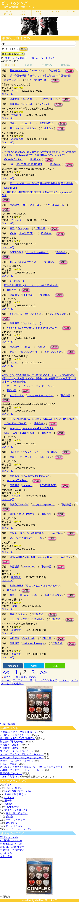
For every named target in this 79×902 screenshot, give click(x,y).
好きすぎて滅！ (12, 807)
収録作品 (55, 70)
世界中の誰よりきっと (16, 794)
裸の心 (9, 816)
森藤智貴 (16, 577)
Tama (14, 606)
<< (6, 672)
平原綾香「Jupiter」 (11, 745)
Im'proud (27, 104)
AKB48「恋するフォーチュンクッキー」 (22, 770)
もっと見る (6, 853)
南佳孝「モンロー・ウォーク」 (17, 760)
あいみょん (16, 314)
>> (43, 672)
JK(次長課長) (17, 281)
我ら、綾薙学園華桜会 (32, 533)
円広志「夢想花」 (9, 764)
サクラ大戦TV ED (36, 80)
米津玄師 (14, 99)
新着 (23, 12)
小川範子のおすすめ (11, 840)
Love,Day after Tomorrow (35, 476)
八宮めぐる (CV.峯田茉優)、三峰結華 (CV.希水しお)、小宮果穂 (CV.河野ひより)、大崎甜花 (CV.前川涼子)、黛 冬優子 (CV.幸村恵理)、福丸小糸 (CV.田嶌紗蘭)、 (39, 378)
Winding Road (45, 557)
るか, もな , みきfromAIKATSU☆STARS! (31, 428)
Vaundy (8, 804)
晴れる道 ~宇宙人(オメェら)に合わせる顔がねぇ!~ (31, 285)
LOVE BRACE (48, 485)
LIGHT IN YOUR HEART (29, 164)
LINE (55, 666)
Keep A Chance (24, 538)
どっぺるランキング (46, 680)
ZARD (13, 261)
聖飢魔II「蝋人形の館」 (13, 741)
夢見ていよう (11, 80)
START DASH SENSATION (19, 433)
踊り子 (8, 800)
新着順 (28, 65)
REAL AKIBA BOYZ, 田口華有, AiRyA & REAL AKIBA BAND (42, 419)
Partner (21, 614)
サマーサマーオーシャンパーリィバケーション (29, 386)
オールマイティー (15, 819)
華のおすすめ (28, 677)
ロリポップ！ (52, 900)
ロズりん (16, 496)
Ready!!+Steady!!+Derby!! (18, 791)
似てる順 (10, 65)
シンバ (14, 362)
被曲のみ (47, 65)
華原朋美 (14, 104)
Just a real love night (33, 643)
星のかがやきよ (27, 262)
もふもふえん (17, 395)
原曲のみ (65, 65)
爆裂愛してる (13, 823)
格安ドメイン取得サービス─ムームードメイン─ (31, 58)
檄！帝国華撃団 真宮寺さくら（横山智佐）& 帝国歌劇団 (40, 75)
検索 (23, 49)
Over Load (28, 638)
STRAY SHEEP (48, 99)
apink (12, 514)
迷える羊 (27, 99)
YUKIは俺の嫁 (7, 724)
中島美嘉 (14, 638)
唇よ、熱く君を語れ (16, 813)
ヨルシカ (14, 452)
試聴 (69, 71)
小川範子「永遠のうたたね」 (15, 735)
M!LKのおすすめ (9, 837)
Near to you (10, 188)
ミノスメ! (71, 11)
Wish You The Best (17, 480)
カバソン (55, 11)
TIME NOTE (46, 123)
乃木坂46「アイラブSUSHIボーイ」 (19, 732)
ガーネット (26, 123)
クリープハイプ (18, 619)
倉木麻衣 (14, 476)
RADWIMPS (16, 585)
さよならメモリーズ (37, 252)
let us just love (26, 514)
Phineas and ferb (19, 70)
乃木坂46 (15, 205)
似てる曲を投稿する (13, 53)
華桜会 (13, 533)
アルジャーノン (30, 452)
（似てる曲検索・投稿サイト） (18, 7)
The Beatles (16, 128)
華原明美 (14, 566)
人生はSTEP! (26, 233)
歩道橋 (26, 347)
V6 (11, 164)
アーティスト (39, 12)
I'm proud (27, 294)
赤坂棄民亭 (17, 139)
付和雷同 (16, 115)
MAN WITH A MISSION (22, 557)
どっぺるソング (14, 3)
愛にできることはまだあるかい (43, 585)
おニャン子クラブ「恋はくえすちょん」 (22, 754)
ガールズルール (31, 205)
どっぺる (7, 12)
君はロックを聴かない (16, 810)
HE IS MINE (36, 619)
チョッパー (17, 220)
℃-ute (13, 233)
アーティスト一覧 (22, 680)
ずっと (8, 784)
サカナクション (14, 826)
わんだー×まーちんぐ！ (40, 395)
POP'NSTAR (16, 252)
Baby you (23, 228)
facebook (13, 666)
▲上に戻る (6, 856)
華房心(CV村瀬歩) (19, 504)
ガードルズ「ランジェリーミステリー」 (22, 757)
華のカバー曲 (10, 677)
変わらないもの (28, 352)
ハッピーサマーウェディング (21, 829)
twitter (34, 666)
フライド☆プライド (15, 423)
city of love (36, 70)
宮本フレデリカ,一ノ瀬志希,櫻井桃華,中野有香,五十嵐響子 (41, 183)
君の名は (11, 590)
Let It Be (30, 128)
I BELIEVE (28, 566)
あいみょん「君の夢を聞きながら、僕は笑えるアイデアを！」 (34, 767)
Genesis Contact (13, 159)
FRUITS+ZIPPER (13, 788)
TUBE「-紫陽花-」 (10, 776)
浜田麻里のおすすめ (11, 843)
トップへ (6, 680)
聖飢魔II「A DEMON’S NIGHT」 (17, 738)
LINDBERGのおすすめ (12, 847)
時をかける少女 (53, 595)
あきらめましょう (32, 323)
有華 (12, 228)
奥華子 (13, 123)
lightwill (36, 900)
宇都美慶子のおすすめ (12, 850)
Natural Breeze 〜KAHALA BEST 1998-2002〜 (32, 327)
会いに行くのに (33, 314)
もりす (14, 90)
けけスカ (9, 797)
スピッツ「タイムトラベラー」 (17, 751)
